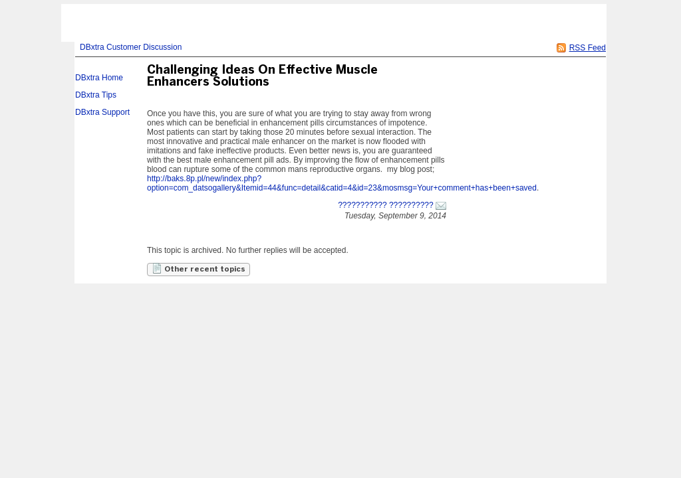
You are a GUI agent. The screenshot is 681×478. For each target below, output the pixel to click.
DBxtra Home (99, 77)
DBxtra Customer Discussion (131, 47)
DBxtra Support (102, 112)
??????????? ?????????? (385, 205)
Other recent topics (198, 268)
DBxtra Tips (95, 95)
